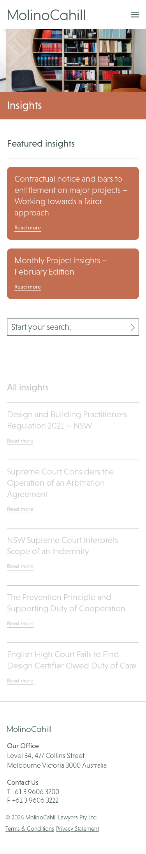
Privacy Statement (77, 828)
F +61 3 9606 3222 (32, 800)
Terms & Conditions (29, 828)
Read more (27, 227)
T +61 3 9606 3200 (33, 792)
